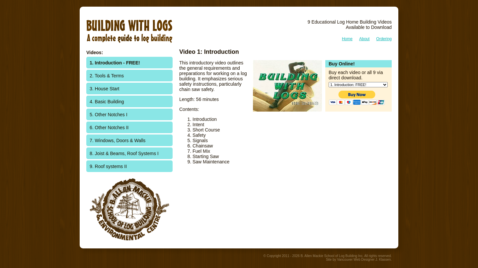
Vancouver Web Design (354, 259)
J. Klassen (383, 259)
